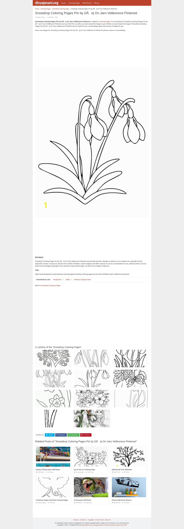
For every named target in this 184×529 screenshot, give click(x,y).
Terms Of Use (99, 520)
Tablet (67, 279)
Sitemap (76, 520)
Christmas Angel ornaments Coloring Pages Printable (55, 500)
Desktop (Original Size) (82, 279)
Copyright (91, 520)
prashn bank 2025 (121, 525)
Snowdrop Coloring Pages (50, 285)
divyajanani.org (46, 3)
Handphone (57, 279)
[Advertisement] (92, 49)
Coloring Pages (74, 3)
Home (63, 3)
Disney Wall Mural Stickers (121, 500)
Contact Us (83, 520)
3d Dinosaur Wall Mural (82, 500)
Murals (96, 3)
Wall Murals (87, 3)
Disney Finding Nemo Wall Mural (48, 469)
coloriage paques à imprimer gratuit (103, 525)
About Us (108, 520)
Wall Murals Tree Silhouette (122, 469)
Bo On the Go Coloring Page (84, 469)
